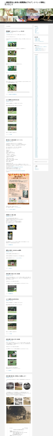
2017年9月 (36, 130)
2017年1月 (36, 136)
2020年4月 (36, 110)
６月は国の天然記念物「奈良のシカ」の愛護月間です (41, 46)
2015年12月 (36, 146)
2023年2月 (36, 84)
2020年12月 (36, 104)
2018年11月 (36, 123)
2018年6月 (36, 127)
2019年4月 (36, 119)
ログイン (36, 167)
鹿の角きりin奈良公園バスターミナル (14, 140)
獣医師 (36, 31)
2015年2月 (36, 154)
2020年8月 (36, 107)
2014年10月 (36, 157)
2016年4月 (36, 143)
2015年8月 (36, 149)
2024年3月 (36, 74)
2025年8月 (36, 61)
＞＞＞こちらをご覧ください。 (17, 207)
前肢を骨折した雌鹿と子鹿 (38, 48)
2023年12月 (36, 76)
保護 (9, 370)
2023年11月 (36, 77)
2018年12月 (36, 122)
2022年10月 (36, 87)
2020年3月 (36, 111)
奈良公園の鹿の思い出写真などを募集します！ (16, 376)
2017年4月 (36, 134)
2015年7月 (36, 150)
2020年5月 (36, 109)
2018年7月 (36, 126)
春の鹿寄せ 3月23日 (37, 40)
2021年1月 (36, 103)
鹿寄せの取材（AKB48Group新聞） (14, 250)
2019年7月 (36, 117)
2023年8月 (36, 79)
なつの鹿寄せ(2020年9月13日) (12, 99)
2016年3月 (36, 144)
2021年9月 (36, 97)
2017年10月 (36, 129)
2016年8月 (36, 140)
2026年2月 (36, 57)
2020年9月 (36, 106)
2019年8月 (36, 116)
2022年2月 (36, 93)
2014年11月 (36, 156)
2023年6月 (36, 81)
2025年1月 (36, 66)
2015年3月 (36, 153)
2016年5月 (36, 142)
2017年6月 (36, 132)
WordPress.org (36, 169)
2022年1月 (36, 94)
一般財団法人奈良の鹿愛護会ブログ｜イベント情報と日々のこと (25, 3)
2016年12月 (36, 137)
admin (10, 32)
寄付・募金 (36, 30)
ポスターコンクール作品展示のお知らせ (39, 41)
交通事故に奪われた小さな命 (38, 50)
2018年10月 (36, 124)
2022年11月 (36, 86)
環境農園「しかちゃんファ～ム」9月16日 (15, 31)
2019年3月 (36, 120)
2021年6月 (36, 99)
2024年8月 (36, 70)
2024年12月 (36, 67)
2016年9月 (36, 139)
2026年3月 (36, 56)
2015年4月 (36, 152)
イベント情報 (10, 134)
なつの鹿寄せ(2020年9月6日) (12, 299)
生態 (10, 370)
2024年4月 (36, 73)
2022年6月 (36, 90)
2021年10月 (36, 96)
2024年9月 (36, 69)
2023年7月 (36, 80)
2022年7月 (36, 89)
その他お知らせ (10, 94)
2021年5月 (36, 100)
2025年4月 (36, 64)
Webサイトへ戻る (8, 22)
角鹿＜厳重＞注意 (14, 94)
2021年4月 (36, 101)
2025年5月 (36, 63)
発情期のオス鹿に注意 (11, 214)
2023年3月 (36, 83)
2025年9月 (36, 60)
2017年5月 (36, 133)
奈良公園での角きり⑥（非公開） (13, 273)
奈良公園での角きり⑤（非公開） (13, 339)
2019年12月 (36, 113)
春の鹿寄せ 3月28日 (37, 38)
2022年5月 (36, 91)
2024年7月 (36, 71)
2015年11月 (36, 147)
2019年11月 (36, 114)
